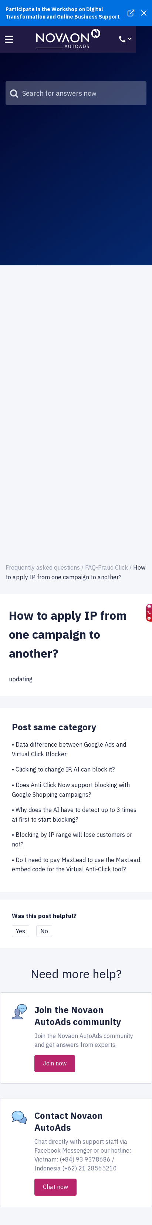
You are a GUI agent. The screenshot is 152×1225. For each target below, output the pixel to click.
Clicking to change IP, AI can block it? (65, 769)
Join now (55, 1063)
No (44, 931)
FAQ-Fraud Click (106, 567)
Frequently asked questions (43, 567)
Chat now (55, 1186)
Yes (20, 931)
